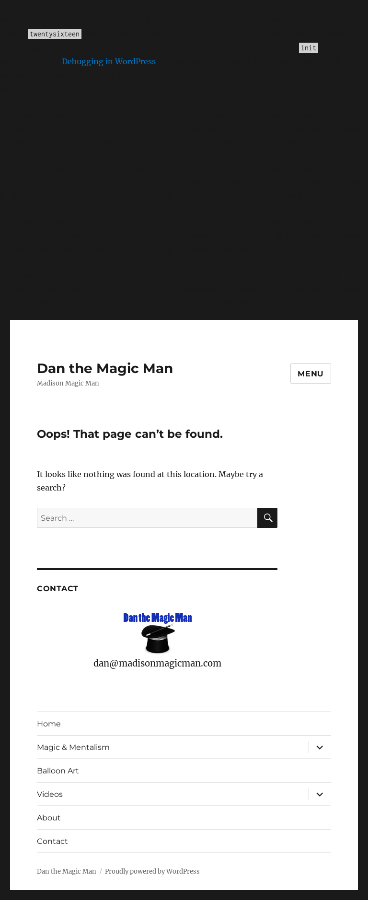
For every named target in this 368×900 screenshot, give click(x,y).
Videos (50, 794)
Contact (52, 841)
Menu (311, 373)
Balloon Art (58, 770)
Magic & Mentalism (73, 747)
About (49, 817)
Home (49, 723)
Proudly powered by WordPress (152, 871)
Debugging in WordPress (109, 61)
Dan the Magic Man (105, 368)
